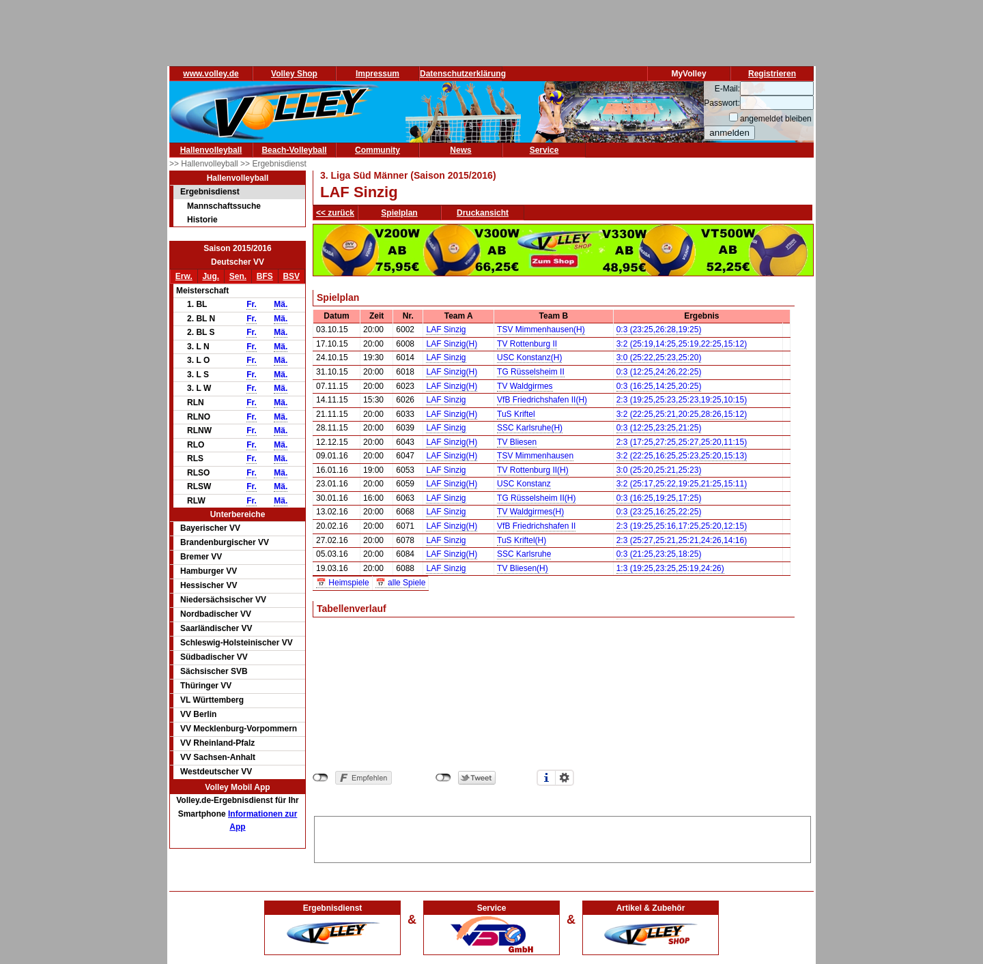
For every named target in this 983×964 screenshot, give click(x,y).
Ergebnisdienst (210, 191)
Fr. (251, 304)
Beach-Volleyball (293, 150)
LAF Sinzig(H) (451, 344)
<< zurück (335, 213)
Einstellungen (564, 778)
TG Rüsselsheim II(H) (536, 498)
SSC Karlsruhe (524, 554)
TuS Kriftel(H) (521, 540)
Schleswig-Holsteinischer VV (236, 642)
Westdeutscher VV (216, 771)
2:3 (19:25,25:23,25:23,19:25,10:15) (681, 400)
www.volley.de (210, 73)
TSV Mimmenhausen (535, 456)
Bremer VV (201, 556)
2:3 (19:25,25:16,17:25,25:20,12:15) (681, 526)
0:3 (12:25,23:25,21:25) (659, 428)
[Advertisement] (562, 837)
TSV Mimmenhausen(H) (541, 329)
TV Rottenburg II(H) (533, 470)
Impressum (377, 73)
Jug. (210, 276)
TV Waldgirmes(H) (530, 511)
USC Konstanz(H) (529, 357)
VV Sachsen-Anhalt (217, 757)
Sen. (237, 276)
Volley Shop (294, 73)
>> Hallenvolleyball (204, 164)
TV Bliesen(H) (522, 568)
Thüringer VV (205, 685)
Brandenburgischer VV (224, 542)
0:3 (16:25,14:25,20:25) (659, 386)
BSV (291, 276)
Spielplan (399, 213)
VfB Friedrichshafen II (536, 526)
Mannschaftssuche (224, 206)
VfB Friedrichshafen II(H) (542, 400)
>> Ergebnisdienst (273, 164)
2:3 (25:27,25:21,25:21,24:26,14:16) (681, 540)
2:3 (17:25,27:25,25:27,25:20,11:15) (681, 442)
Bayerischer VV (210, 528)
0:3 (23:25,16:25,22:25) (659, 511)
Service (544, 150)
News (460, 150)
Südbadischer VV (214, 657)
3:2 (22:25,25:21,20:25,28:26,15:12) (681, 414)
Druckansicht (483, 213)
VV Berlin (198, 714)
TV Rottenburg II (527, 344)
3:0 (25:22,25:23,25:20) (659, 357)
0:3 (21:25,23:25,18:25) (659, 554)
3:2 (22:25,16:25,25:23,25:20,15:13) (681, 456)
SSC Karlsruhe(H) (529, 428)
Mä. (280, 304)
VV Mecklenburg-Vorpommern (238, 728)
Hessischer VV (208, 585)
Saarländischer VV (216, 628)
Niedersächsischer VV (223, 599)
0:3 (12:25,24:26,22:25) (659, 372)
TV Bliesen (517, 442)
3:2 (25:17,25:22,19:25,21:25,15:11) (681, 483)
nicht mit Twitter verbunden (443, 778)
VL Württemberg (212, 700)
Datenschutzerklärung (463, 73)
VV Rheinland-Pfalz (217, 743)
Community (377, 150)
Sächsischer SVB (214, 671)
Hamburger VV (208, 571)
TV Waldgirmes (525, 386)
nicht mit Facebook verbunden (320, 778)
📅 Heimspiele (342, 582)
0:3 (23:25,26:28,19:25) (659, 329)
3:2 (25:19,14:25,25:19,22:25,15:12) (681, 344)
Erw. (184, 276)
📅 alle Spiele (400, 582)
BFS (265, 276)
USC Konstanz (524, 483)
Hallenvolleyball (211, 150)
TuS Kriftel (516, 414)
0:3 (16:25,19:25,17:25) (659, 498)
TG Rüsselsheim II (531, 372)
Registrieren (772, 73)
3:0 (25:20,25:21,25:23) (659, 470)
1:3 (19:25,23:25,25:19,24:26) (670, 568)
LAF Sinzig (446, 329)
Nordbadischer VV (215, 614)
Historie (202, 219)
